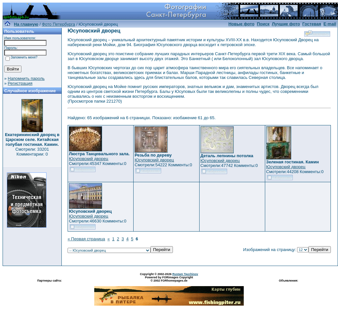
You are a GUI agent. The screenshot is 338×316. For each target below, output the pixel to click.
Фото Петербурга (58, 24)
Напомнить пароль (26, 78)
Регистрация (20, 83)
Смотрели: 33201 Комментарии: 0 (32, 152)
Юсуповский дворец (88, 158)
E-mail (329, 23)
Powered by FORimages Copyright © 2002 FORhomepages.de (169, 279)
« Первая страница (86, 238)
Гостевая (311, 23)
